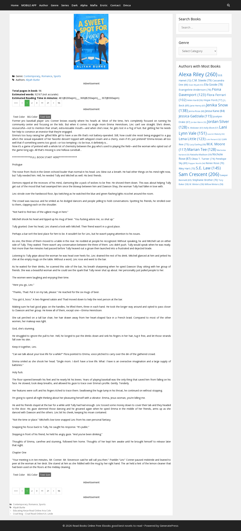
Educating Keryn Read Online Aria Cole (32, 510)
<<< (16, 103)
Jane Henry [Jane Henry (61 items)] (197, 105)
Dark (75, 5)
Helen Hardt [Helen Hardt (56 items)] (195, 100)
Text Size (45, 116)
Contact (115, 5)
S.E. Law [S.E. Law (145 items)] (208, 168)
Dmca (127, 5)
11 (42, 103)
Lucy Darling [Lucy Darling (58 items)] (198, 144)
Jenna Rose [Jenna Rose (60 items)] (196, 111)
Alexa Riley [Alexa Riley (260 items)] (198, 74)
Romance (46, 76)
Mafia (93, 5)
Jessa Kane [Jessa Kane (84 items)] (215, 111)
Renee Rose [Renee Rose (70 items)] (215, 163)
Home (15, 5)
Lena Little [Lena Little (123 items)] (192, 138)
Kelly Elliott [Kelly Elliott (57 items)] (211, 127)
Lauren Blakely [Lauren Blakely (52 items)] (216, 134)
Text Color (19, 116)
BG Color (32, 116)
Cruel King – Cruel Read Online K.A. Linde (33, 513)
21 (48, 103)
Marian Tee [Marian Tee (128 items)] (201, 149)
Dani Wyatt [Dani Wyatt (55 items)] (196, 84)
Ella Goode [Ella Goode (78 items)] (213, 84)
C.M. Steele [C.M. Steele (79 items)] (202, 80)
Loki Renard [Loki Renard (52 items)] (213, 139)
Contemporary (32, 76)
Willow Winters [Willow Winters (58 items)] (214, 184)
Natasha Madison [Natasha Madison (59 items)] (201, 154)
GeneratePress (169, 525)
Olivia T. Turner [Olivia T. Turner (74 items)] (203, 158)
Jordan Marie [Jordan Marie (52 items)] (198, 122)
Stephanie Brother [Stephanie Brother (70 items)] (205, 180)
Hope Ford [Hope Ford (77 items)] (213, 100)
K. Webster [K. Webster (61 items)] (195, 127)
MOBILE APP (28, 5)
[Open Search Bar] (228, 5)
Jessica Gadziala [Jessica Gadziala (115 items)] (195, 116)
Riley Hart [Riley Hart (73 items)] (187, 168)
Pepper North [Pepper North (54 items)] (196, 163)
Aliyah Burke (33, 79)
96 (59, 103)
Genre (54, 5)
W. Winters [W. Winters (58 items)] (196, 184)
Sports (57, 76)
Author (43, 5)
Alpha (83, 5)
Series (65, 5)
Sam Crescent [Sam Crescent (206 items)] (199, 174)
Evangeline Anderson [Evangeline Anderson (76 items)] (195, 89)
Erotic (104, 5)
